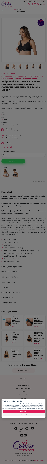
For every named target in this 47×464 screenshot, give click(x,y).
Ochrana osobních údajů (26, 460)
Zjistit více (23, 370)
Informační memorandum (23, 417)
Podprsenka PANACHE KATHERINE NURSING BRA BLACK (16, 353)
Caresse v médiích (23, 385)
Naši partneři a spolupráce (23, 388)
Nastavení (23, 415)
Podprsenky (11, 74)
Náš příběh (23, 378)
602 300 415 (8, 11)
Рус (30, 1)
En (25, 1)
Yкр (43, 1)
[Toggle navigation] (44, 4)
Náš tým (23, 382)
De (38, 1)
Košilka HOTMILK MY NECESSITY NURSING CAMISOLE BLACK (15, 337)
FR (34, 1)
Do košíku (13, 161)
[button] (23, 155)
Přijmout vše (23, 411)
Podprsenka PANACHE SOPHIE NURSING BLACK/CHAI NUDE (38, 353)
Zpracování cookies (38, 408)
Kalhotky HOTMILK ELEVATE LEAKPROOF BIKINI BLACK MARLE (15, 321)
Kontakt (23, 398)
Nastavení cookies (39, 460)
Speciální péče (23, 395)
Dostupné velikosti (9, 151)
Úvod (3, 74)
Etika (23, 391)
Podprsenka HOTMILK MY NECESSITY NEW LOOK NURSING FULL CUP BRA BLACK (39, 337)
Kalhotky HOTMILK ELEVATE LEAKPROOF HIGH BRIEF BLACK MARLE (39, 321)
